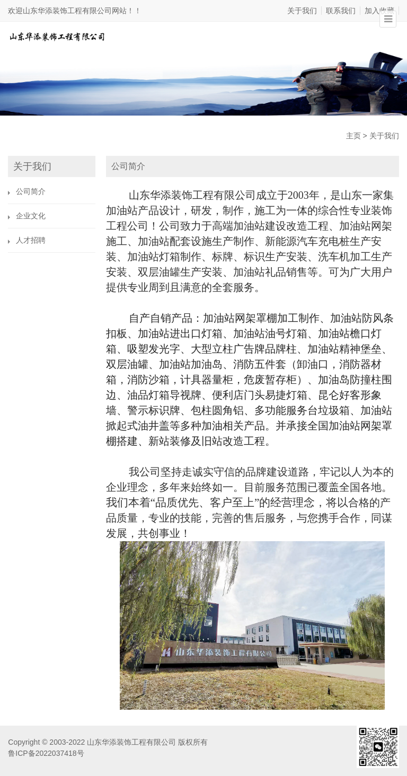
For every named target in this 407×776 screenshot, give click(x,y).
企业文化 (31, 215)
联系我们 (341, 10)
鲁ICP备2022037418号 (46, 753)
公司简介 (31, 191)
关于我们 (302, 10)
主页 (353, 135)
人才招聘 (31, 240)
